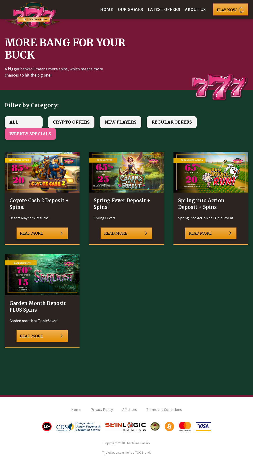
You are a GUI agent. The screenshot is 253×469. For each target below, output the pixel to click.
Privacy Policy (102, 409)
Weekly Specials (30, 134)
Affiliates (129, 409)
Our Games (130, 9)
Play (230, 9)
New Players (121, 122)
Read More (41, 233)
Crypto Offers (71, 122)
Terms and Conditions (164, 409)
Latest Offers (164, 9)
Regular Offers (171, 122)
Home (106, 9)
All (13, 122)
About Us (195, 9)
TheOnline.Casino (137, 443)
